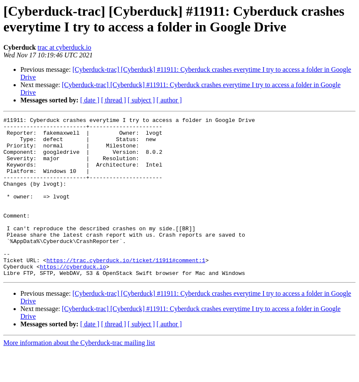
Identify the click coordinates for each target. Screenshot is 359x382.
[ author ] (169, 100)
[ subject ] (141, 100)
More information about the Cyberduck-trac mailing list (79, 374)
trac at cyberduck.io (64, 47)
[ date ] (89, 100)
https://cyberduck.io (73, 297)
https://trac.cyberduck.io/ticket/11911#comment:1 (125, 289)
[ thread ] (113, 100)
